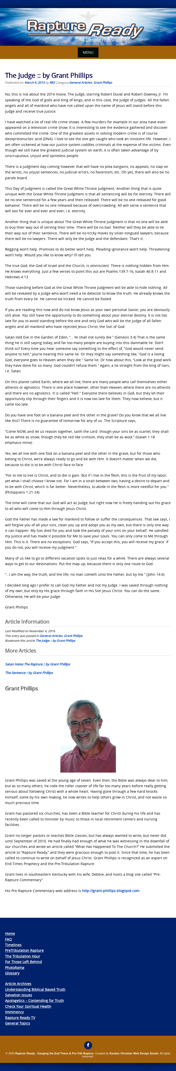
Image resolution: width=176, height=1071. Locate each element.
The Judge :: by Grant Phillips (55, 640)
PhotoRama (14, 967)
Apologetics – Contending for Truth (34, 1000)
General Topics (17, 1023)
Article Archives (18, 983)
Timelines (13, 944)
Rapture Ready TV (20, 1017)
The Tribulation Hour (22, 956)
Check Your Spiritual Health (28, 1006)
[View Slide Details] (88, 27)
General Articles (80, 82)
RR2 (52, 82)
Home (10, 933)
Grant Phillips (102, 82)
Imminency (14, 1011)
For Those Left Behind (23, 961)
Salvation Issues (18, 995)
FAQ (8, 939)
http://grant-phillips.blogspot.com (110, 890)
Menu (88, 52)
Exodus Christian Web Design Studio (134, 1053)
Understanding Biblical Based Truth (35, 989)
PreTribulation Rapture (24, 950)
